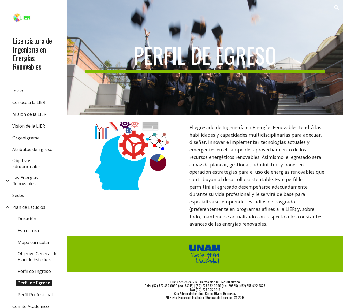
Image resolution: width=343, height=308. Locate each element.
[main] (205, 57)
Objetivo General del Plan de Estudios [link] (38, 256)
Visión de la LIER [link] (28, 126)
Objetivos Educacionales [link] (26, 163)
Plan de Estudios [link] (28, 207)
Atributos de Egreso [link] (32, 149)
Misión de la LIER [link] (29, 114)
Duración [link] (27, 219)
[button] (336, 7)
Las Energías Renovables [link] (25, 181)
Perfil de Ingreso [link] (34, 271)
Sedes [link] (18, 195)
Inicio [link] (17, 91)
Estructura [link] (28, 230)
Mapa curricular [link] (34, 242)
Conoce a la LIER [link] (28, 102)
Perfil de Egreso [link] (34, 283)
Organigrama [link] (25, 138)
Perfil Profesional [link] (35, 295)
